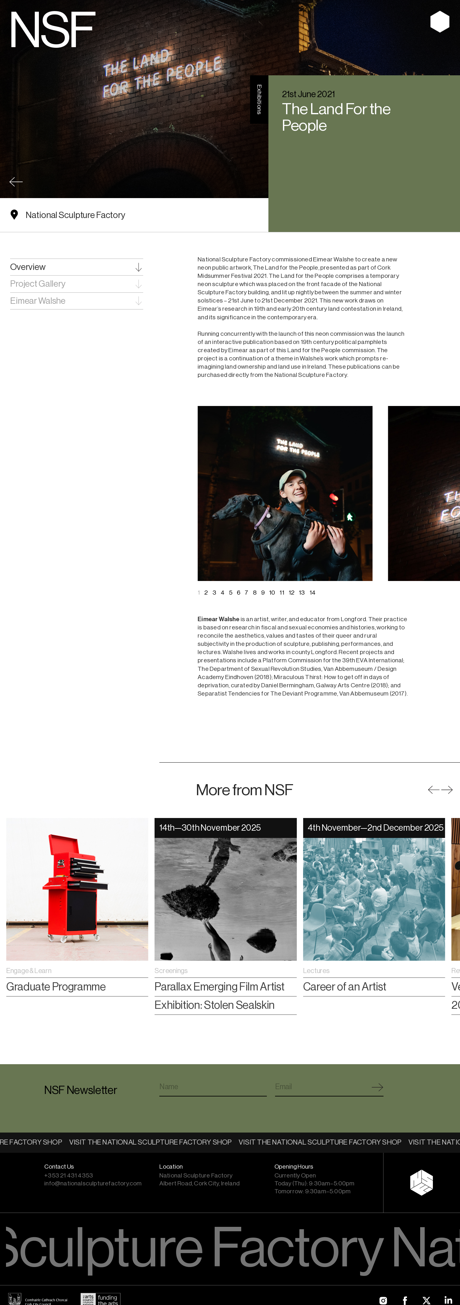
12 (291, 593)
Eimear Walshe (37, 301)
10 (272, 593)
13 (302, 593)
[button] (447, 790)
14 (313, 593)
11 (281, 593)
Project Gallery (38, 283)
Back (16, 182)
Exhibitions (259, 99)
